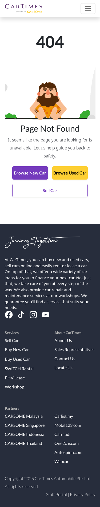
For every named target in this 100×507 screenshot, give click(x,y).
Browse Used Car (69, 172)
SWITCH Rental (19, 368)
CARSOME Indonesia (24, 434)
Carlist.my (63, 416)
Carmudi (62, 434)
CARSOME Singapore (25, 425)
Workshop (14, 386)
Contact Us (64, 358)
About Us (63, 340)
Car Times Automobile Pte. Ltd (62, 478)
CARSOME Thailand (23, 443)
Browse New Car (30, 172)
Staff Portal (56, 494)
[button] (88, 8)
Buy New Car (17, 349)
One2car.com (66, 443)
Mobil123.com (67, 425)
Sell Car (50, 190)
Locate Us (63, 367)
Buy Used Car (17, 359)
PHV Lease (15, 377)
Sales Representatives (74, 349)
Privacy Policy (82, 494)
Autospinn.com (68, 452)
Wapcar (61, 461)
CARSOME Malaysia (24, 416)
